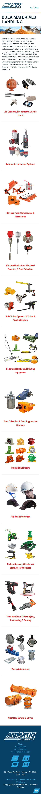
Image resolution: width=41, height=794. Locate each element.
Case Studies (20, 746)
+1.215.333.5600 (20, 749)
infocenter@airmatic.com (20, 752)
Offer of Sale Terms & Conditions (25, 780)
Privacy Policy (11, 779)
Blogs (20, 744)
